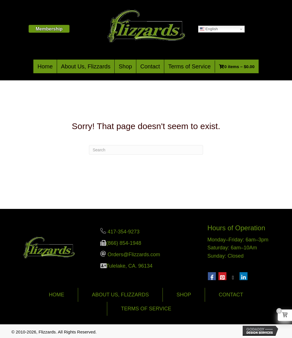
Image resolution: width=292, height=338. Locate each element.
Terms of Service (189, 66)
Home (44, 66)
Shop (125, 66)
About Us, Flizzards (85, 66)
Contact (150, 66)
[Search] (146, 150)
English (209, 29)
